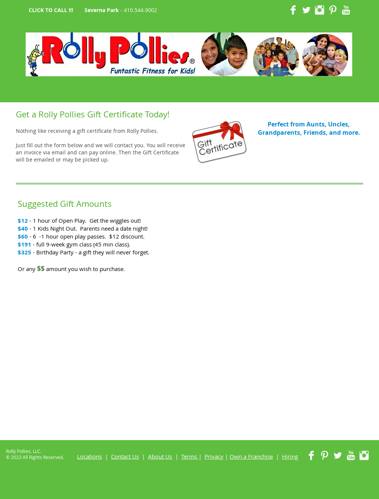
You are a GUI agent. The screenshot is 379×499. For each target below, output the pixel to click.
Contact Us (125, 456)
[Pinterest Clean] (332, 10)
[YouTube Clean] (346, 10)
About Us (160, 456)
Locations (89, 456)
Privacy (214, 456)
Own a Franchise (251, 456)
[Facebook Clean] (293, 10)
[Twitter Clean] (306, 10)
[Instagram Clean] (319, 10)
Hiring (290, 456)
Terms (189, 456)
